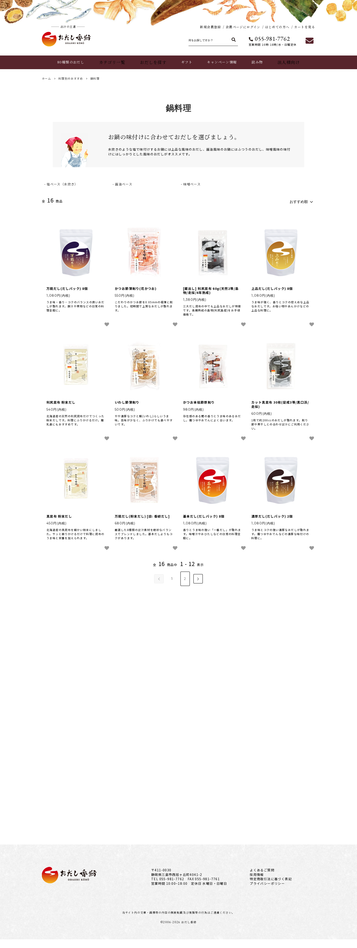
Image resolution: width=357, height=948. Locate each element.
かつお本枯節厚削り (199, 400)
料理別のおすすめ (71, 78)
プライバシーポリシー (267, 892)
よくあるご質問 (262, 878)
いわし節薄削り (127, 400)
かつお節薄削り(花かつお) (135, 286)
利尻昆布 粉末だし (61, 400)
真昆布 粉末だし (59, 514)
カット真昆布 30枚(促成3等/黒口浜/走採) (280, 402)
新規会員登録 (210, 27)
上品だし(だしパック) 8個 (272, 286)
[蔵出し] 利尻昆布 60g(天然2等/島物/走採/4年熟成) (211, 288)
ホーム (46, 78)
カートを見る (304, 27)
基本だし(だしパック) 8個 (203, 514)
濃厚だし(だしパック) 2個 (272, 514)
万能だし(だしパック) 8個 (67, 286)
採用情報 (257, 883)
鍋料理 (94, 78)
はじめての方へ (277, 27)
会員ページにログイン (243, 27)
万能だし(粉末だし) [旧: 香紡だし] (142, 514)
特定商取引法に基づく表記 (271, 887)
